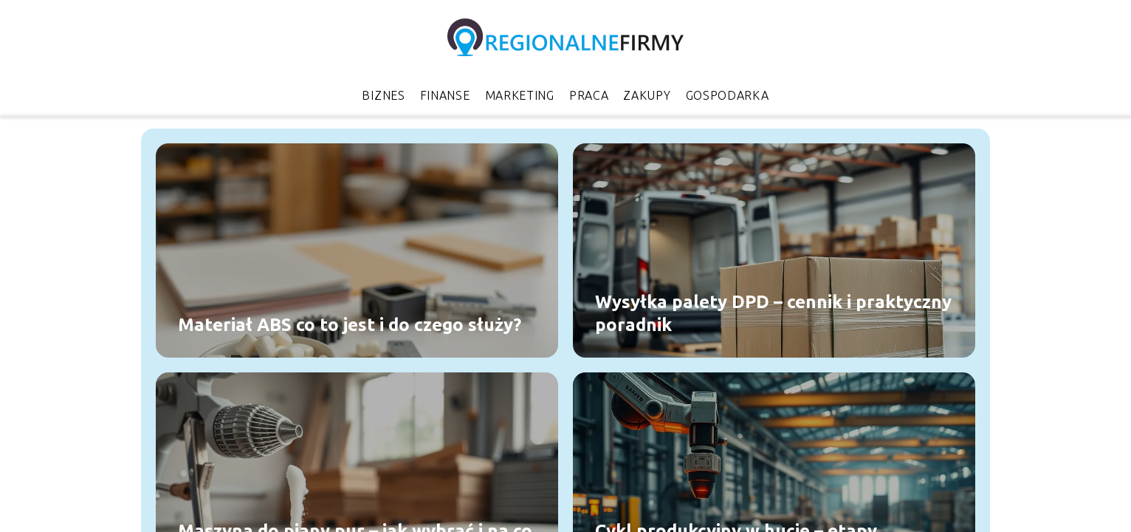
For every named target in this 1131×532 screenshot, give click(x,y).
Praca (589, 95)
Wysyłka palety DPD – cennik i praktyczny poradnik (773, 312)
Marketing (519, 95)
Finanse (445, 95)
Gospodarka (727, 95)
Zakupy (646, 95)
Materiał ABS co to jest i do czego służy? (349, 325)
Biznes (383, 95)
